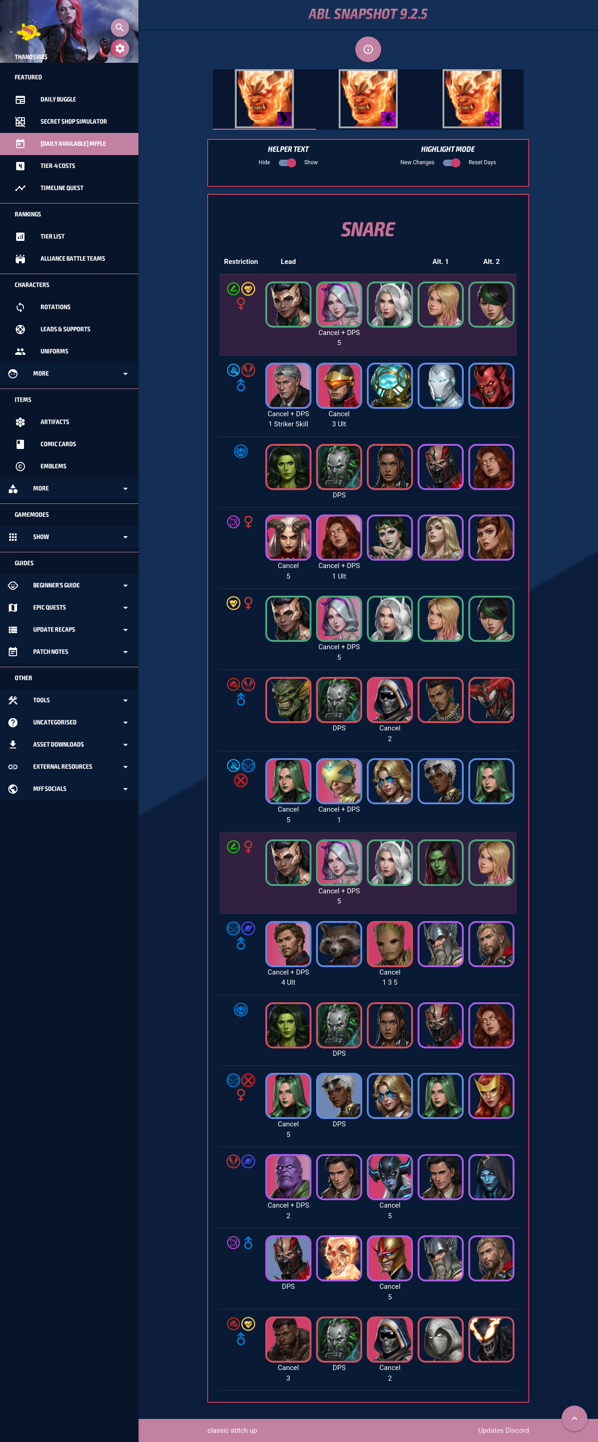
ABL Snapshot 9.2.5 (368, 14)
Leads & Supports (52, 329)
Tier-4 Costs (45, 166)
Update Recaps (69, 630)
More (69, 374)
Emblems (40, 466)
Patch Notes (69, 652)
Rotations (43, 307)
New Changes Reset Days (448, 162)
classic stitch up (232, 1430)
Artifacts (42, 422)
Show (69, 537)
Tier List (40, 237)
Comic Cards (45, 444)
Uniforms (41, 352)
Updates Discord (503, 1430)
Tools (69, 700)
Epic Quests (69, 608)
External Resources (69, 767)
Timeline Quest (49, 188)
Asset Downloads (69, 745)
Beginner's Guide (69, 585)
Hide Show (288, 162)
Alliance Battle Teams (60, 259)
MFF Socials (69, 789)
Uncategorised (69, 723)
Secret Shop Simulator (61, 122)
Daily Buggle (45, 100)
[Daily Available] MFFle (60, 144)
